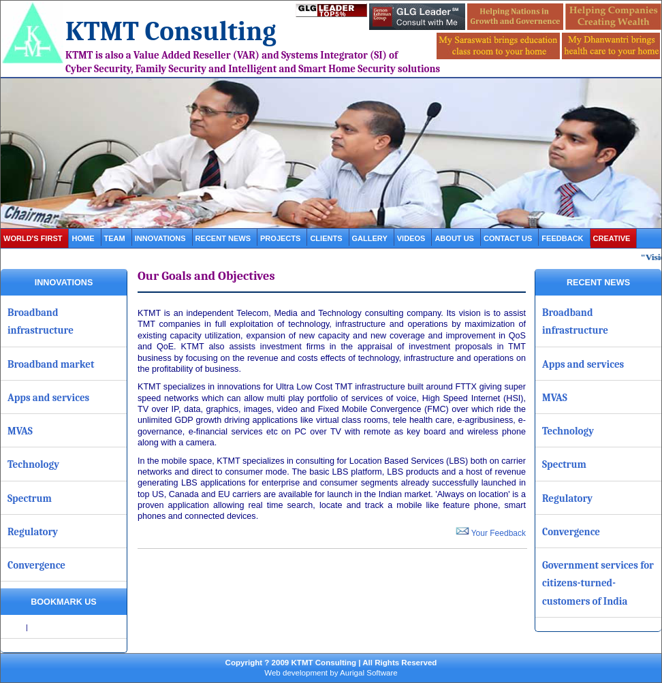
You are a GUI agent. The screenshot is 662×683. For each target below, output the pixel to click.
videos (411, 238)
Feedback (562, 238)
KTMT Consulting (171, 31)
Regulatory (32, 532)
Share (14, 627)
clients (326, 238)
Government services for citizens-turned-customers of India (598, 583)
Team (114, 238)
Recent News (223, 238)
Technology (33, 464)
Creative (612, 238)
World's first (32, 238)
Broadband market (51, 364)
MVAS (20, 431)
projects (280, 238)
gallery (370, 238)
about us (454, 238)
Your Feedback (491, 533)
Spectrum (29, 498)
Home (83, 238)
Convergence (36, 565)
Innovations (160, 238)
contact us (508, 238)
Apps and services (48, 398)
